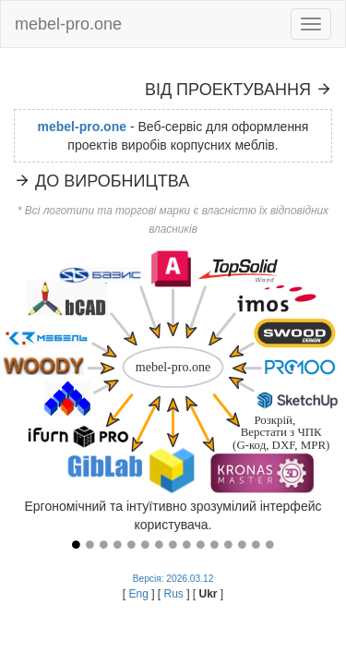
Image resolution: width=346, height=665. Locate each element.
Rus (174, 593)
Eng (139, 593)
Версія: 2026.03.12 (173, 579)
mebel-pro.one (68, 24)
